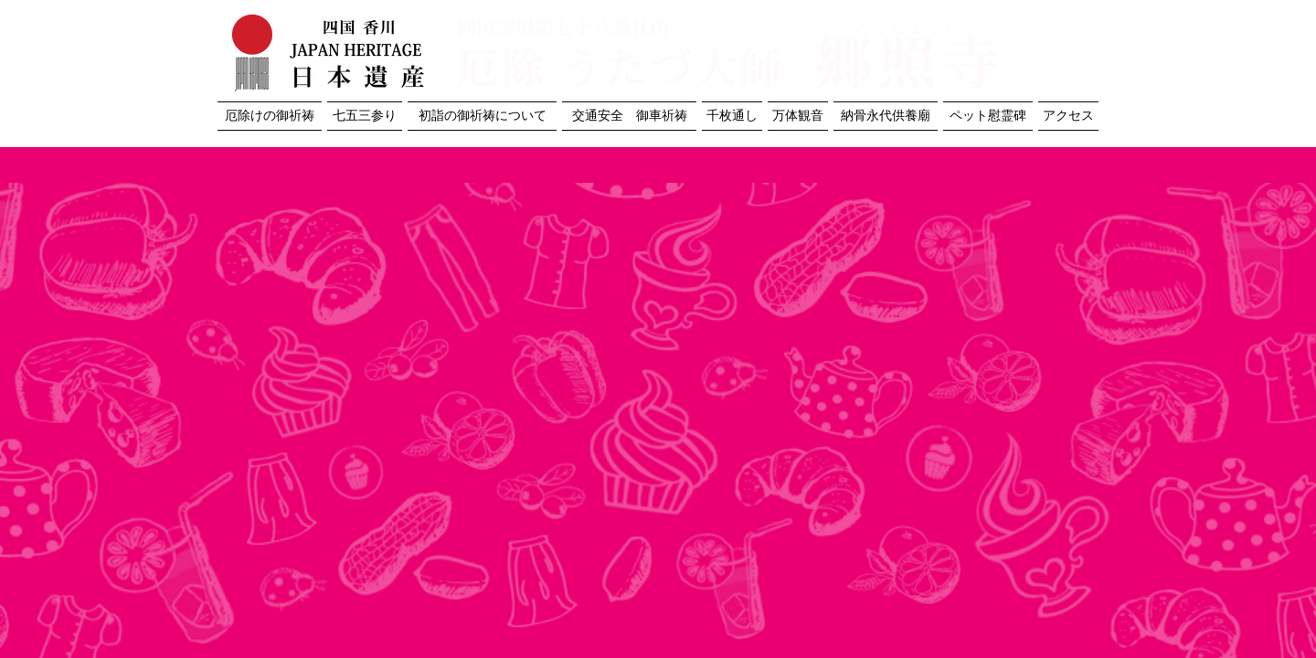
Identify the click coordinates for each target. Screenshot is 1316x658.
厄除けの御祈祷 (269, 115)
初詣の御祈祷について (483, 115)
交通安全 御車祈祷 (629, 115)
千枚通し (732, 115)
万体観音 (797, 115)
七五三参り (365, 115)
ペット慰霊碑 (988, 115)
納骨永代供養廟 (885, 115)
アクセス (1068, 115)
